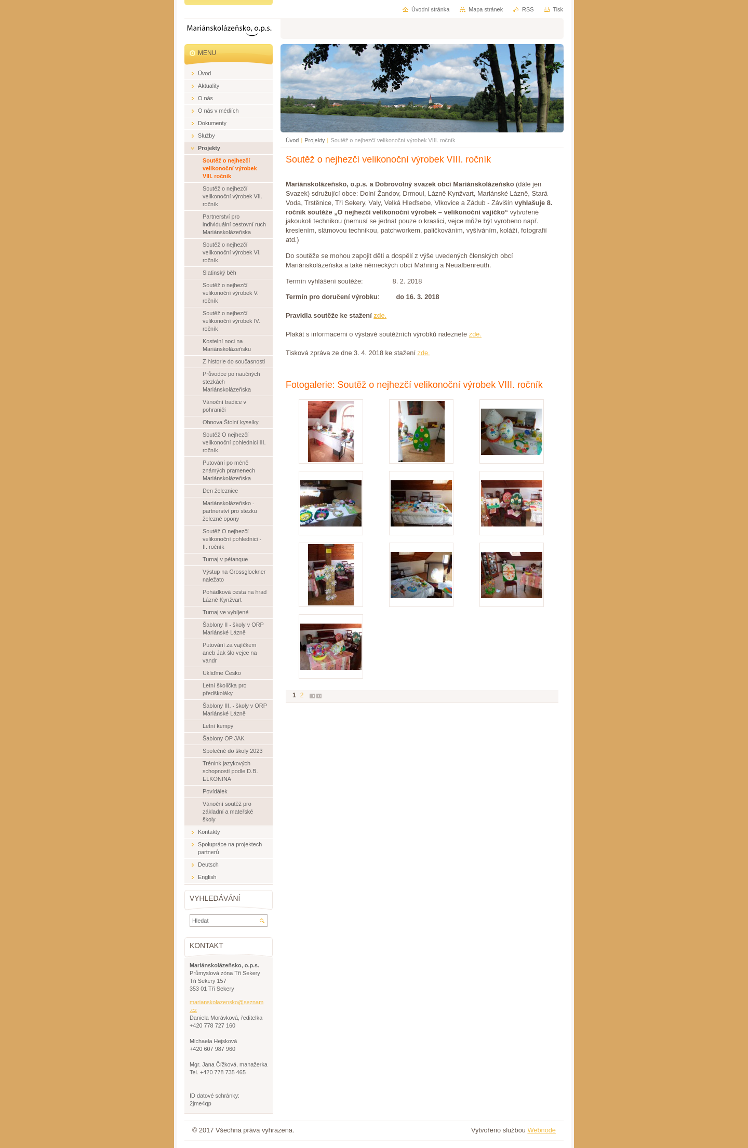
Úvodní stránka (430, 9)
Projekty (314, 140)
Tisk (558, 9)
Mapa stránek (486, 9)
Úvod (292, 140)
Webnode (541, 1130)
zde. (379, 315)
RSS (527, 9)
